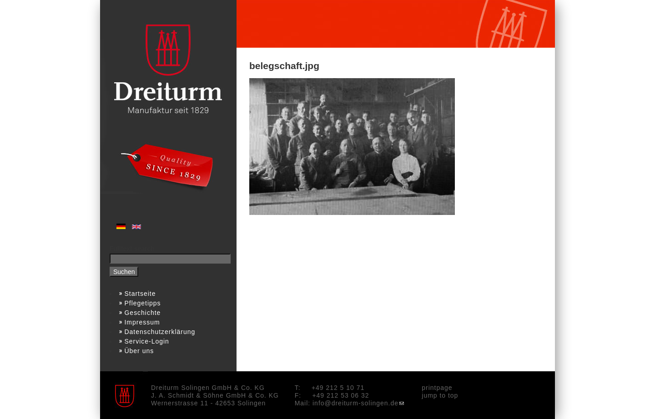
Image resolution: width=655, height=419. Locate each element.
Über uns (139, 350)
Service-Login (147, 341)
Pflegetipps (143, 303)
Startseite (140, 293)
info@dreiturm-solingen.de (358, 403)
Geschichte (143, 312)
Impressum (142, 322)
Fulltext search (132, 248)
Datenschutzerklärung (160, 331)
